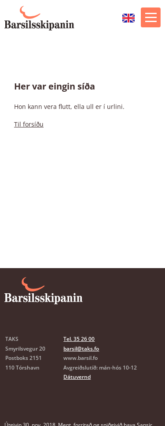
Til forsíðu (29, 124)
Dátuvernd (77, 377)
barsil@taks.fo (81, 348)
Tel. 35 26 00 (79, 339)
